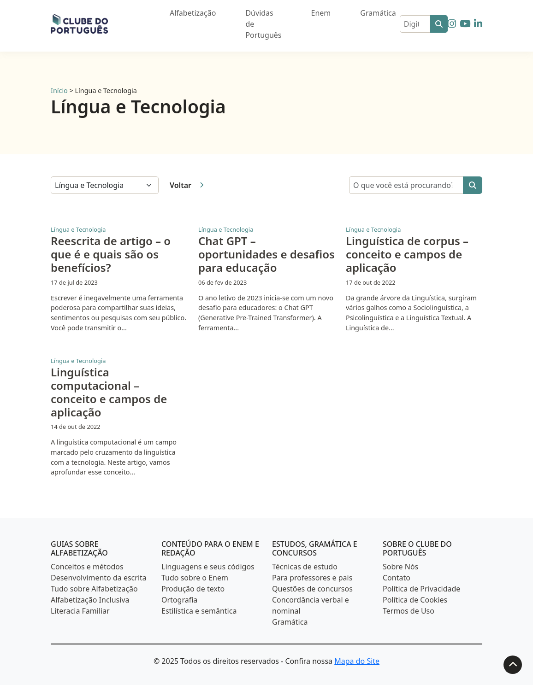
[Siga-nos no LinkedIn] (478, 23)
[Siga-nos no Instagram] (452, 23)
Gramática (378, 13)
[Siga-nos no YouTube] (465, 23)
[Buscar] (439, 24)
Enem (321, 13)
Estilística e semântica (199, 611)
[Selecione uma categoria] (105, 185)
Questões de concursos (312, 589)
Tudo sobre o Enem (194, 578)
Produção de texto (193, 589)
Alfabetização (193, 13)
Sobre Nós (400, 567)
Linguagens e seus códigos (208, 567)
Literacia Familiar (80, 611)
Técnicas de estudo (305, 567)
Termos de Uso (408, 611)
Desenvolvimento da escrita (99, 578)
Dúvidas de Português (263, 24)
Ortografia (179, 600)
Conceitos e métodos (87, 567)
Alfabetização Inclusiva (90, 600)
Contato (396, 578)
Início (59, 90)
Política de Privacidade (421, 589)
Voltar (186, 185)
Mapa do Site (356, 661)
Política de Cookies (415, 600)
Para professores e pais (312, 578)
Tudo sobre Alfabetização (94, 589)
